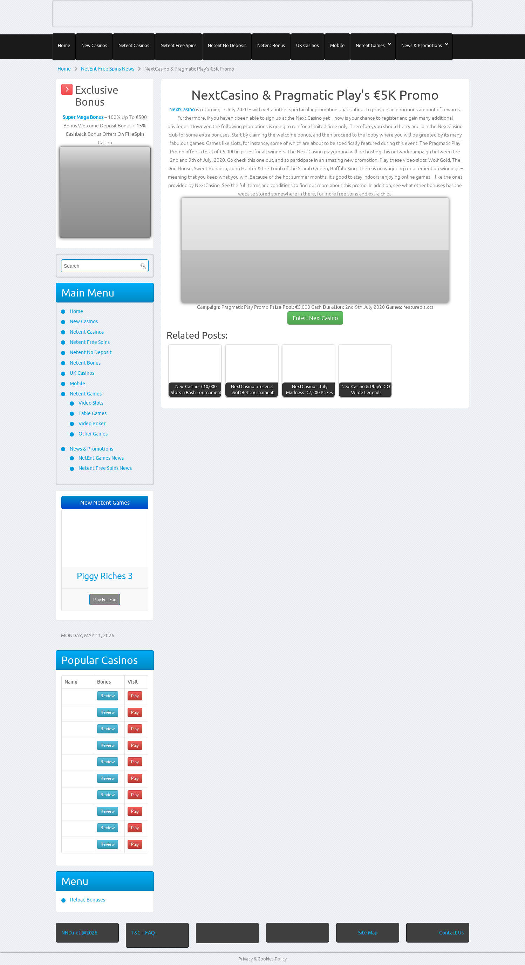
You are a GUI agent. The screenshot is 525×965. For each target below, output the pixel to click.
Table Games (92, 413)
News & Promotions (421, 45)
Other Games (92, 434)
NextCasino (182, 109)
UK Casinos (307, 45)
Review (108, 695)
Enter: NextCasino (315, 318)
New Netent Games (105, 502)
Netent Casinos (133, 45)
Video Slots (90, 403)
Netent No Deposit (227, 45)
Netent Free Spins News (104, 468)
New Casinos (94, 45)
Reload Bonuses (87, 900)
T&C (136, 933)
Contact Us (451, 933)
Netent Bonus (271, 45)
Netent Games (370, 45)
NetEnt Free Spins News (107, 69)
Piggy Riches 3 (105, 576)
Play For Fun (104, 599)
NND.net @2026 (79, 933)
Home (64, 45)
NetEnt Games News (100, 458)
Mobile (337, 45)
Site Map (367, 933)
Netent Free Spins (179, 45)
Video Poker (91, 423)
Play (135, 695)
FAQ (150, 933)
